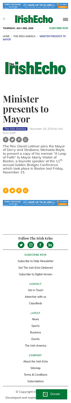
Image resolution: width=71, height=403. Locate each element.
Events (35, 339)
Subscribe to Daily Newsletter (36, 261)
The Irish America (35, 345)
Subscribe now (58, 28)
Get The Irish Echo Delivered (35, 267)
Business (35, 332)
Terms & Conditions (35, 374)
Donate (55, 394)
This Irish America (24, 36)
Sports (35, 326)
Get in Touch (35, 290)
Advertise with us (35, 296)
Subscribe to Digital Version (35, 274)
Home (6, 36)
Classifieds (35, 303)
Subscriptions (35, 381)
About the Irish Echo (35, 361)
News (35, 319)
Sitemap (35, 368)
